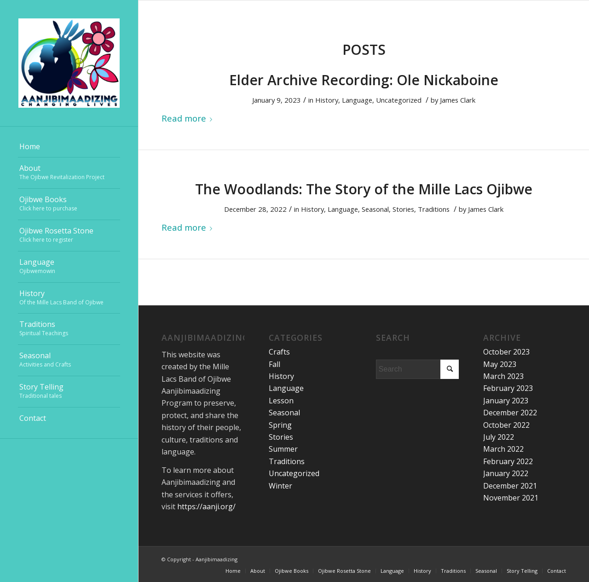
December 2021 (510, 486)
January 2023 (505, 401)
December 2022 (510, 412)
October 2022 (506, 425)
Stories (403, 209)
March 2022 (503, 449)
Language (357, 100)
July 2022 (498, 437)
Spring (280, 425)
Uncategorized (399, 100)
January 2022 (505, 473)
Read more (189, 118)
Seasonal (375, 209)
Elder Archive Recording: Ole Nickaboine (363, 79)
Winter (280, 486)
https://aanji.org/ (206, 506)
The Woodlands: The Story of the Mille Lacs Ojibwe (363, 189)
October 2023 (506, 352)
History (326, 100)
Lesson (281, 401)
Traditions (434, 209)
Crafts (279, 352)
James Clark (457, 100)
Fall (274, 364)
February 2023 (508, 388)
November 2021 (510, 498)
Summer (283, 449)
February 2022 (508, 461)
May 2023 (499, 364)
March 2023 (503, 376)
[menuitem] (69, 147)
